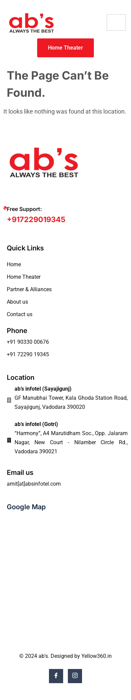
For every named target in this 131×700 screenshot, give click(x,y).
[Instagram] (75, 676)
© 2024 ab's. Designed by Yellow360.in (65, 656)
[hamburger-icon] (116, 22)
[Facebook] (56, 676)
